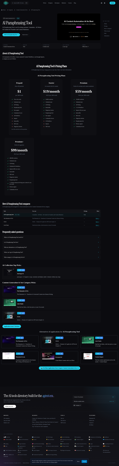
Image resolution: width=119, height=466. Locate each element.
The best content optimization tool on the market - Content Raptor (105, 360)
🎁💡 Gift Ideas (106, 446)
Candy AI (91, 422)
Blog (75, 3)
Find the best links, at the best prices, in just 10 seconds (30, 307)
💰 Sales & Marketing (64, 437)
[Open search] (20, 3)
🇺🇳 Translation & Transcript (108, 439)
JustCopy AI (20, 273)
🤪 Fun (90, 450)
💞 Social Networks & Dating (38, 443)
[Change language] (104, 3)
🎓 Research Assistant (22, 454)
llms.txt (62, 418)
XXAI (5, 221)
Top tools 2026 (7, 420)
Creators (70, 3)
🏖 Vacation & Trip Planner (37, 454)
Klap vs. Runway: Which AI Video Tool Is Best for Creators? (45, 422)
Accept (84, 461)
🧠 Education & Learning (80, 450)
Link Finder (6, 225)
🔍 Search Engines (36, 450)
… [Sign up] (107, 3)
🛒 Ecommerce (78, 437)
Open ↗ (97, 218)
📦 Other (5, 446)
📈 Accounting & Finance (108, 443)
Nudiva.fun (91, 420)
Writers (44, 3)
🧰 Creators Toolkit (8, 439)
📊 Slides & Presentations (23, 439)
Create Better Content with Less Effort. (65, 360)
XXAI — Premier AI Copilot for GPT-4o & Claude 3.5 (30, 320)
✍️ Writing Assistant (64, 446)
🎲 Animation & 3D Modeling (95, 437)
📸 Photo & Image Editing (51, 454)
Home (3, 10)
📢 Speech (20, 437)
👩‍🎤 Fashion (48, 443)
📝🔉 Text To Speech (79, 446)
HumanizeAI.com (20, 357)
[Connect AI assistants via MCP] (94, 397)
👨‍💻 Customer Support (79, 439)
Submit (112, 3)
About (105, 23)
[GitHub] (101, 3)
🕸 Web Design (49, 437)
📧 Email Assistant (36, 437)
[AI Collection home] (6, 3)
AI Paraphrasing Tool (9, 214)
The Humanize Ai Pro (8, 218)
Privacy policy (54, 462)
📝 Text (90, 439)
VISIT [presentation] (21, 270)
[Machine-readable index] (94, 401)
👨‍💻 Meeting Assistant (64, 443)
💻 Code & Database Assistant (10, 450)
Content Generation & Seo (22, 9)
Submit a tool (6, 422)
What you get (107, 31)
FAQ (105, 33)
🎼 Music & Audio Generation (52, 446)
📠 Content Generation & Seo (81, 443)
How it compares (107, 28)
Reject (78, 461)
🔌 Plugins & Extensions (65, 450)
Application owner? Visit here (11, 326)
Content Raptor (99, 357)
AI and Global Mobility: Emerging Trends (41, 424)
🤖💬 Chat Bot (7, 437)
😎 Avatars (34, 439)
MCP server (63, 422)
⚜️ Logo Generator (22, 443)
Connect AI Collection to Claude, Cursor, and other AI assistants (43, 419)
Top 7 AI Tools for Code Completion (40, 426)
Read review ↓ (25, 34)
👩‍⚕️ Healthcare (106, 437)
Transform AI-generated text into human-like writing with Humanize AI (26, 360)
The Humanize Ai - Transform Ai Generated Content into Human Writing (35, 294)
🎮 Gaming (6, 443)
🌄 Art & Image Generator (51, 450)
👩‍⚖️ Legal (91, 443)
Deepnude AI (92, 418)
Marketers (64, 3)
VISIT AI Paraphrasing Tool (11, 35)
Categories (10, 10)
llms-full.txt (63, 420)
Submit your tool (9, 406)
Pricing (105, 26)
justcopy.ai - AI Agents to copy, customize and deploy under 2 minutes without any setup (38, 277)
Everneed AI (59, 357)
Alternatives (106, 35)
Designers (50, 3)
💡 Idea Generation (50, 439)
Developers (57, 3)
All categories (7, 418)
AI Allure (91, 425)
